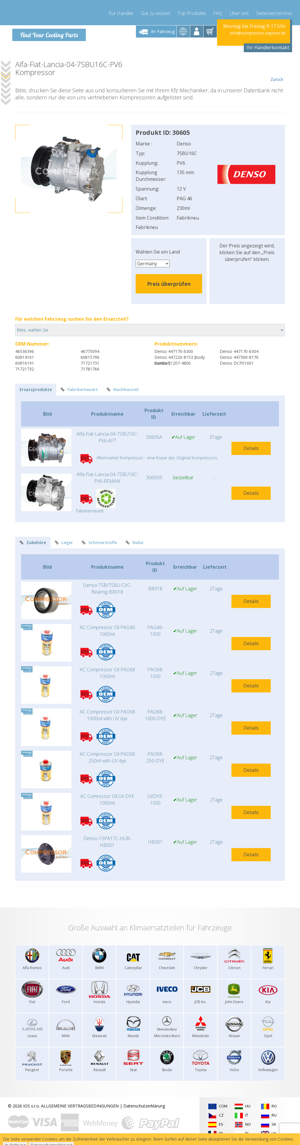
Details (251, 448)
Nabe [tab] (134, 542)
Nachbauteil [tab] (123, 389)
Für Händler (121, 12)
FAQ (217, 12)
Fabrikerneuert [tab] (79, 389)
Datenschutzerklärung (144, 1105)
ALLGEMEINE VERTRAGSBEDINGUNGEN (80, 1105)
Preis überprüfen (169, 283)
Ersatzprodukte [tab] (36, 389)
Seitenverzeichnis (274, 12)
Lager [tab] (64, 542)
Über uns (239, 12)
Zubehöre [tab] (33, 542)
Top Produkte (192, 12)
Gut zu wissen (155, 12)
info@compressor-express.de (258, 33)
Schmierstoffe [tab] (99, 542)
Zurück (277, 71)
